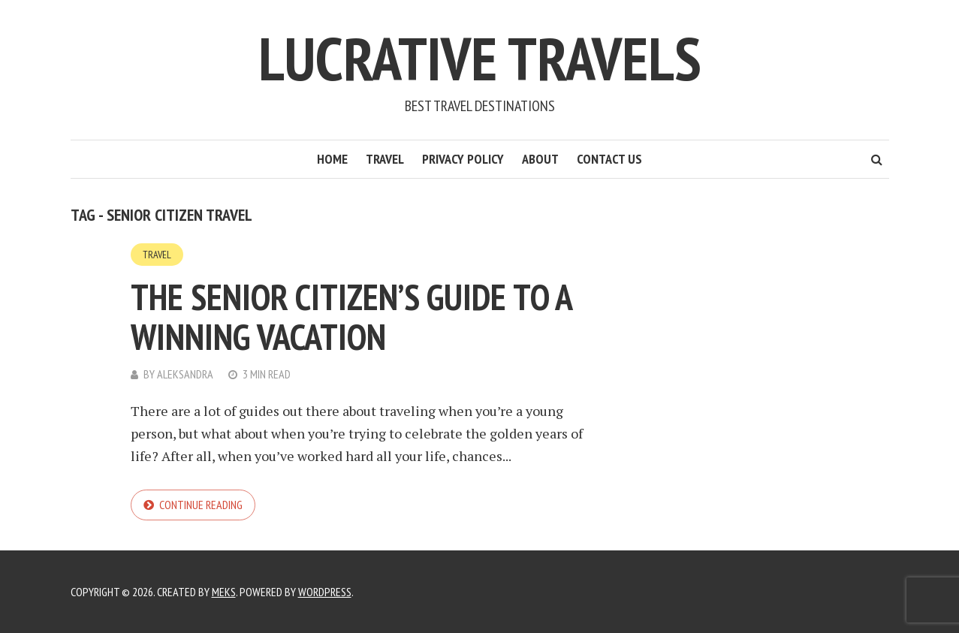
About (540, 158)
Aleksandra (185, 373)
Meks (224, 591)
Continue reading (201, 504)
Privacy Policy (463, 158)
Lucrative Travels (479, 58)
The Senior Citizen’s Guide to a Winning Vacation (351, 316)
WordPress (324, 591)
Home (332, 158)
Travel (385, 158)
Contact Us (609, 158)
